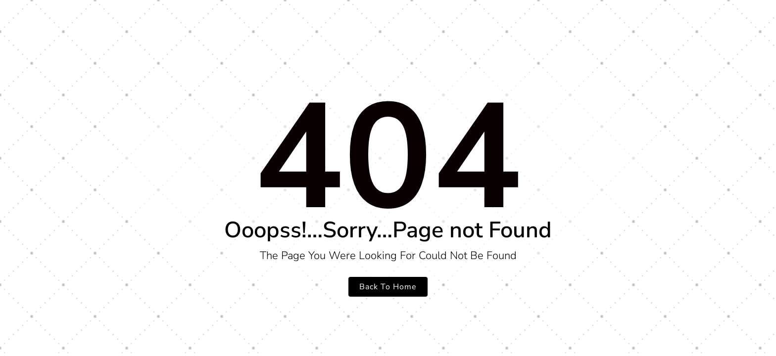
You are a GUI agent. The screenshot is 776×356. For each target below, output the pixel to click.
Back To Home (388, 286)
